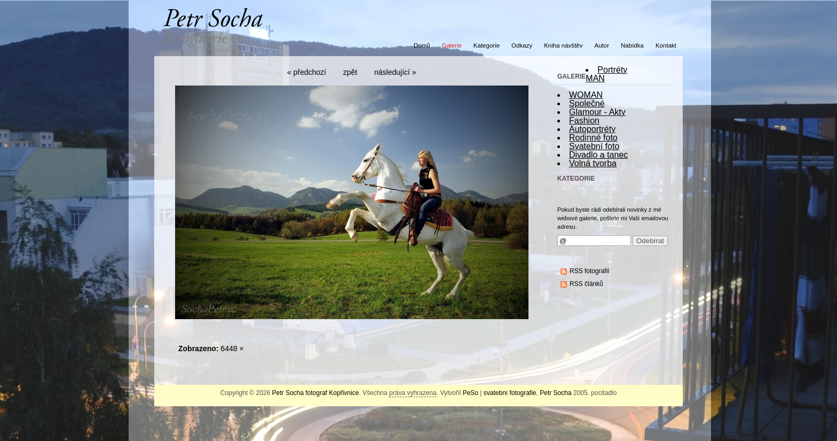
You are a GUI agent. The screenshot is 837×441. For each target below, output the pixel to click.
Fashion (584, 120)
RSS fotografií (590, 271)
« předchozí (306, 72)
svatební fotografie (510, 393)
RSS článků (586, 284)
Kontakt (666, 45)
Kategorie (486, 45)
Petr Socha (555, 393)
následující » (395, 72)
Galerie (452, 45)
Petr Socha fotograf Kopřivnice (315, 393)
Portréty (612, 69)
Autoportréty (592, 129)
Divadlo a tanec (598, 154)
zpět (350, 72)
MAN (595, 78)
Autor (602, 45)
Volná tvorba (593, 163)
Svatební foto (594, 146)
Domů (422, 45)
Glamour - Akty (597, 112)
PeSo (470, 393)
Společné (587, 103)
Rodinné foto (593, 137)
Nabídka (632, 45)
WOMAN (586, 94)
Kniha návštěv (563, 45)
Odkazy (521, 45)
